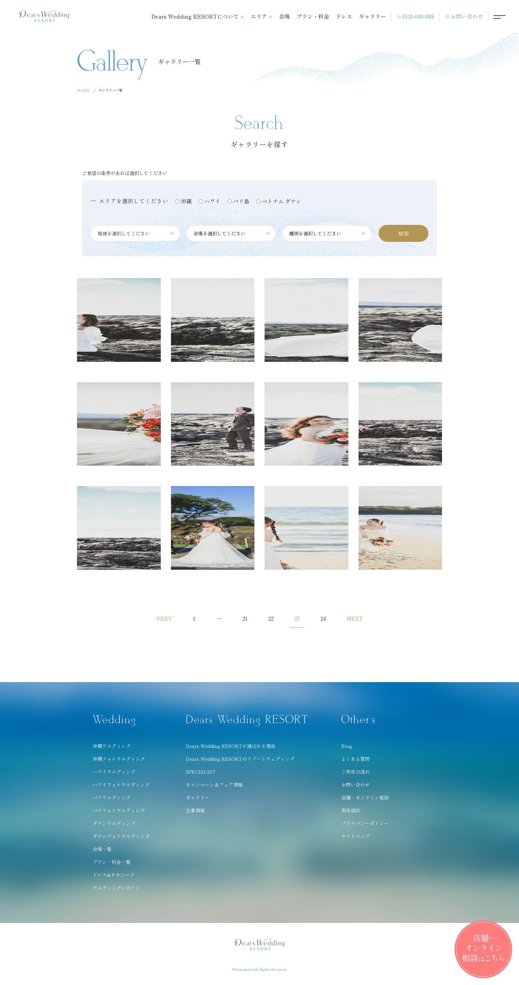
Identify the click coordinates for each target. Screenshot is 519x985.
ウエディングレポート (116, 889)
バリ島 (241, 201)
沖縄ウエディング (112, 748)
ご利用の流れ (355, 773)
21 (244, 619)
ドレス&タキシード (114, 876)
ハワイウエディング (114, 773)
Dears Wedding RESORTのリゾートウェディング (240, 760)
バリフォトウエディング (119, 812)
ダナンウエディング (114, 825)
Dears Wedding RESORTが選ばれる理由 (230, 748)
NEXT (359, 619)
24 (326, 619)
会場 (284, 16)
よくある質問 (355, 760)
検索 (403, 233)
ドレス (344, 16)
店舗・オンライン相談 (365, 799)
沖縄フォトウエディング (119, 760)
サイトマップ (355, 838)
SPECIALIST (201, 773)
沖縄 (186, 201)
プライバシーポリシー (365, 825)
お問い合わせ (464, 16)
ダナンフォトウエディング (121, 838)
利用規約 (350, 812)
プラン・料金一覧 (112, 864)
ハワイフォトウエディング (121, 786)
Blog (346, 748)
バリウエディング (112, 799)
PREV (159, 619)
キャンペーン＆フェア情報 (214, 786)
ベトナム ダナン (281, 201)
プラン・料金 (312, 16)
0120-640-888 (415, 16)
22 (271, 619)
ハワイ (212, 201)
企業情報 (195, 812)
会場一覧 (102, 851)
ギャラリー (372, 16)
